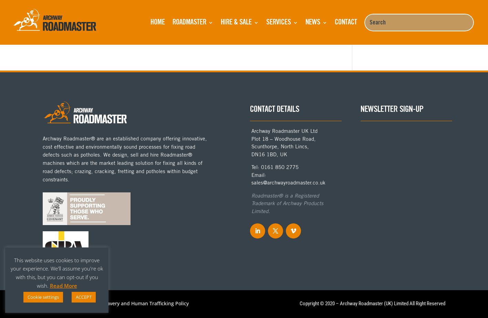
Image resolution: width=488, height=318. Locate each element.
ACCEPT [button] (84, 297)
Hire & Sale (236, 22)
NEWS (312, 22)
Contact (346, 22)
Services (278, 22)
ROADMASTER (189, 22)
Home (157, 22)
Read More (63, 285)
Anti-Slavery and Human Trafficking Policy (140, 304)
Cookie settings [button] (43, 297)
